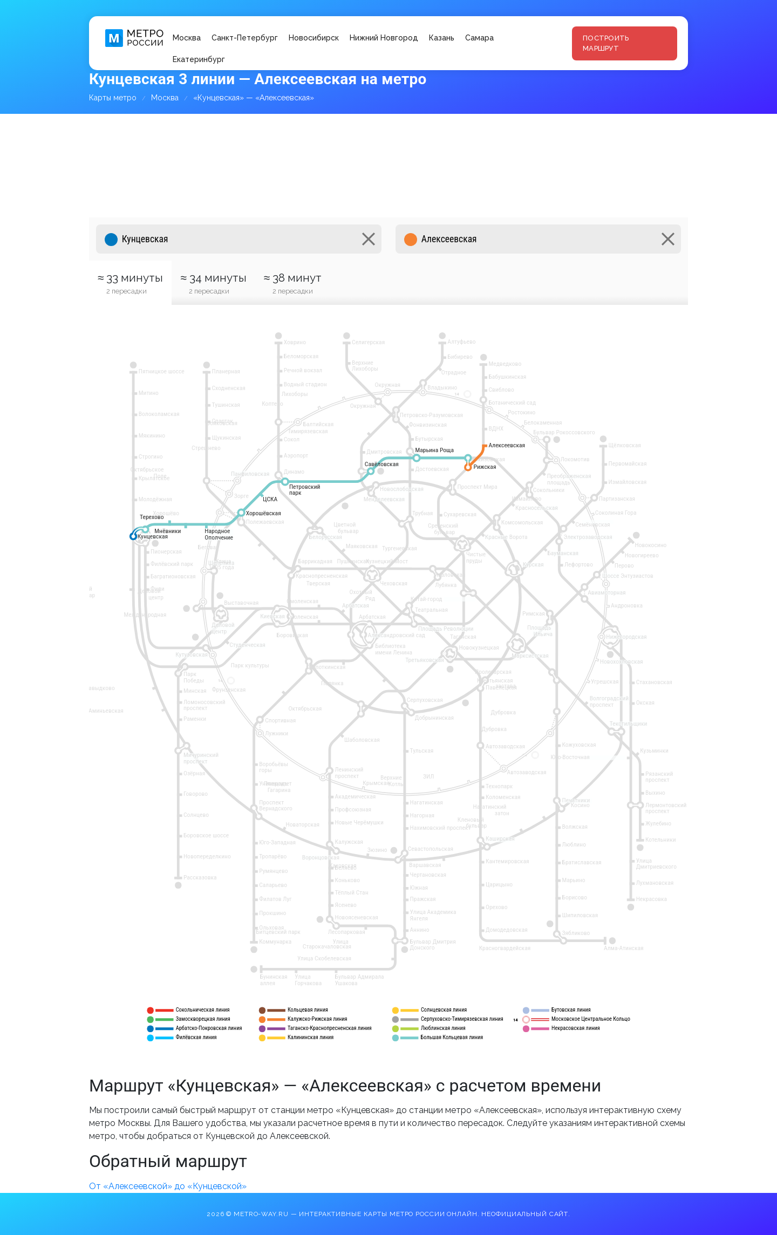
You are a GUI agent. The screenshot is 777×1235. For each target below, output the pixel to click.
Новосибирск (314, 37)
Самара (479, 37)
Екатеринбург (199, 59)
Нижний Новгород (384, 37)
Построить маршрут (606, 43)
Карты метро (113, 97)
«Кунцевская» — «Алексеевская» (253, 97)
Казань (441, 37)
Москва (187, 37)
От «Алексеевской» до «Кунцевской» (168, 1186)
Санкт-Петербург (245, 37)
